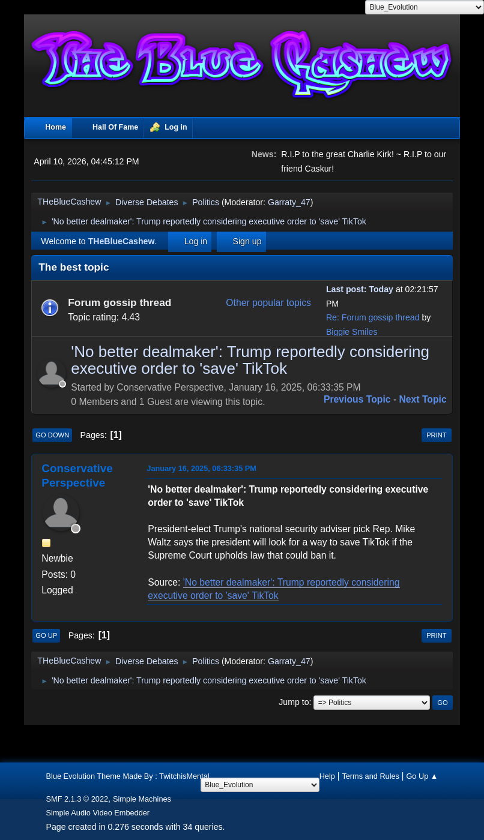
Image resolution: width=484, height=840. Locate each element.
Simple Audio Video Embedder (98, 812)
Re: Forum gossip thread (373, 317)
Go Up (46, 635)
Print (436, 435)
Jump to (294, 702)
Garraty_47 (289, 202)
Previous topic (357, 399)
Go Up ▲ (422, 776)
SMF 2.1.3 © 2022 (77, 798)
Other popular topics (268, 303)
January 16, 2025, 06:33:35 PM (201, 468)
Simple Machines (142, 798)
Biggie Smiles (352, 332)
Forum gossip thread (119, 302)
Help (327, 776)
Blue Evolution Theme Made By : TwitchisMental (128, 776)
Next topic (423, 399)
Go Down (52, 435)
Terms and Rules (370, 776)
